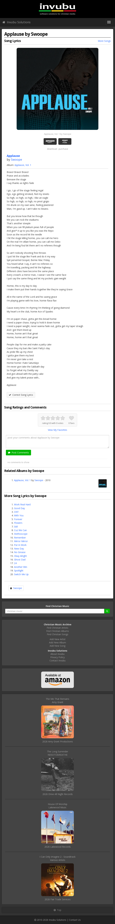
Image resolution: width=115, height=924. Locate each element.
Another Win (20, 566)
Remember (20, 537)
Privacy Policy (57, 657)
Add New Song (57, 645)
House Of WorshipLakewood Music (57, 806)
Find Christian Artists (57, 627)
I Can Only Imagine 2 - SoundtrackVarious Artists (57, 858)
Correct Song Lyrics (21, 394)
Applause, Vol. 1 (23, 165)
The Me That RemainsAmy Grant (57, 700)
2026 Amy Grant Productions (57, 741)
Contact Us (75, 919)
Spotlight (18, 570)
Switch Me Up (21, 574)
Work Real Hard (22, 504)
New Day (19, 548)
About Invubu (57, 654)
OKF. (16, 511)
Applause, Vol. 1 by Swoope (57, 133)
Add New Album (57, 642)
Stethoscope (20, 533)
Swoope (16, 159)
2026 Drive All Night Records (57, 794)
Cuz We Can (20, 530)
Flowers (18, 522)
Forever (18, 519)
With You (19, 515)
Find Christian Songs (57, 634)
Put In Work (20, 544)
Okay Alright (20, 555)
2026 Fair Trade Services (58, 899)
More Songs (104, 40)
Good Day (19, 508)
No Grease (19, 552)
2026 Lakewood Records (57, 846)
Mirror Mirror (21, 541)
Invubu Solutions (16, 22)
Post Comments (18, 452)
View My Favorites (57, 429)
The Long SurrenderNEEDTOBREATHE (57, 753)
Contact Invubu (57, 660)
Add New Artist (58, 639)
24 (15, 563)
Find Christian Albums (57, 631)
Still (16, 526)
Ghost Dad (19, 559)
